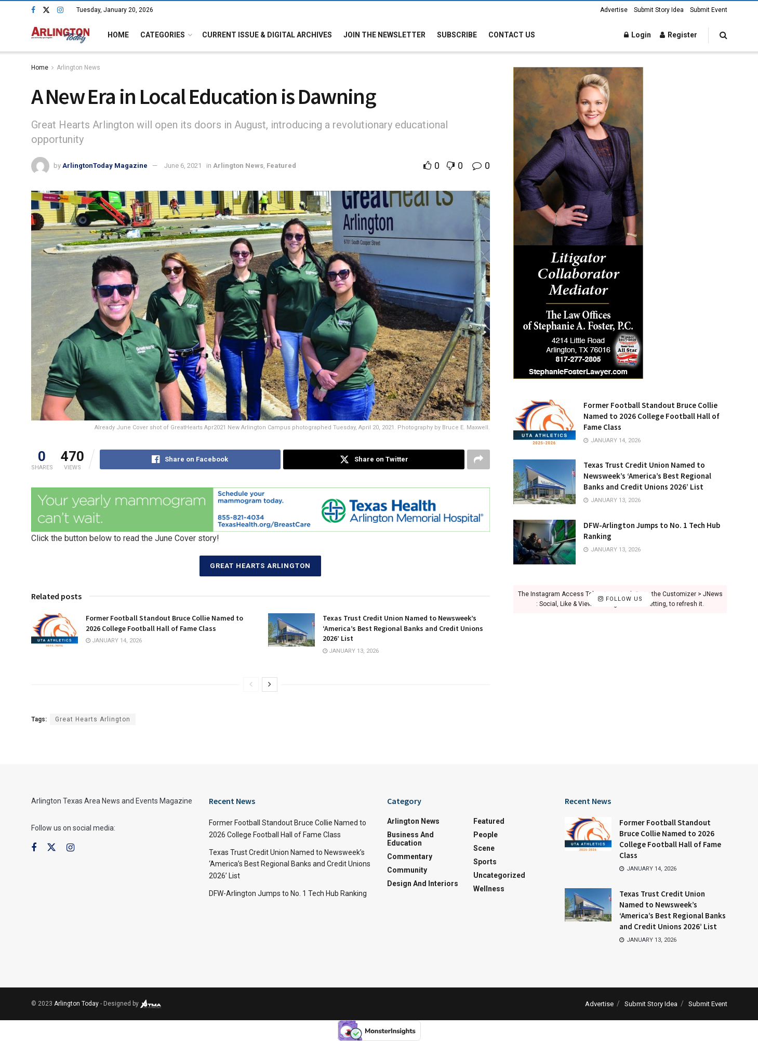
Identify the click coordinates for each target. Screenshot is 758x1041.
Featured (281, 165)
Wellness (488, 889)
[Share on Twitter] (373, 459)
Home (118, 35)
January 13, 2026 (351, 651)
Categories (162, 35)
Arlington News (78, 67)
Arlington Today (76, 1003)
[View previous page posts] (251, 684)
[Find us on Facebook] (33, 10)
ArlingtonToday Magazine (105, 165)
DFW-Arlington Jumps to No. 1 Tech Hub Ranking (288, 893)
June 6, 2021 (183, 165)
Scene (484, 848)
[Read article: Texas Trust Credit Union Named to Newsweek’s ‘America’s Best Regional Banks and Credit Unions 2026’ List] (291, 630)
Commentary (409, 856)
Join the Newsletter (384, 35)
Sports (485, 862)
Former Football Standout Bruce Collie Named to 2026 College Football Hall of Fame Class (164, 623)
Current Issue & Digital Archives (267, 35)
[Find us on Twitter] (46, 10)
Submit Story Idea (659, 10)
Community (407, 870)
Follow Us (620, 599)
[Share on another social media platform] (478, 459)
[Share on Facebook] (190, 459)
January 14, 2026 (114, 640)
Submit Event (708, 10)
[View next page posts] (269, 684)
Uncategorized (499, 875)
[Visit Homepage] (60, 35)
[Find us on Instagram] (60, 10)
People (485, 835)
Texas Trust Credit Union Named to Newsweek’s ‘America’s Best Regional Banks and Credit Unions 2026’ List (403, 628)
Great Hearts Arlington (260, 566)
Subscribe (457, 35)
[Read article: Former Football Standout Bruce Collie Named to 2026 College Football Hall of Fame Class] (54, 630)
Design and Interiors (422, 883)
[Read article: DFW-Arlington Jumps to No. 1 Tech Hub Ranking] (544, 542)
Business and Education (410, 839)
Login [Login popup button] (637, 35)
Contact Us (511, 35)
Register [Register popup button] (678, 35)
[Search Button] (723, 35)
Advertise (614, 10)
